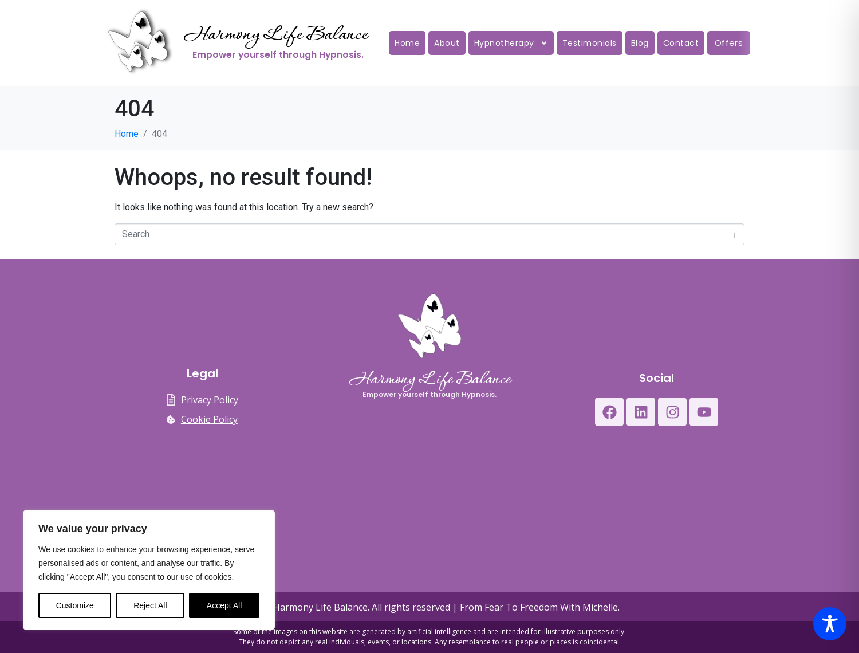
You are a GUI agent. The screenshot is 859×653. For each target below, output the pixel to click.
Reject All (150, 605)
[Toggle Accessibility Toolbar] (830, 624)
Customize (75, 605)
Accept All (224, 605)
